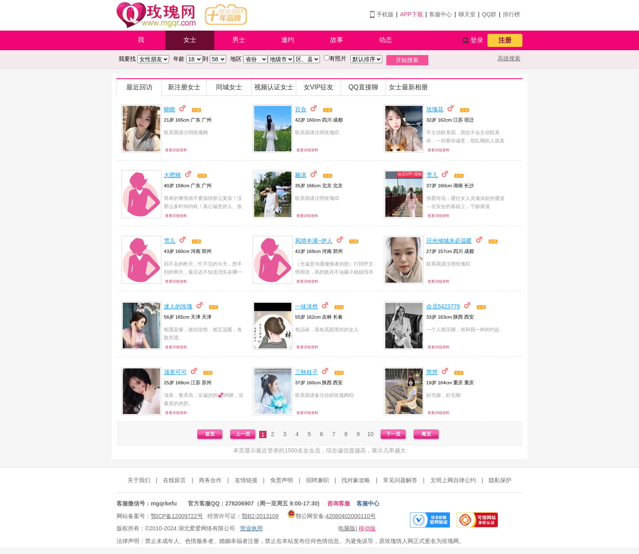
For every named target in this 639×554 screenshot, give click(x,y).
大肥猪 (172, 175)
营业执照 (251, 528)
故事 (336, 39)
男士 (238, 39)
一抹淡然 (306, 306)
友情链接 (246, 480)
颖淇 (300, 175)
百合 (300, 109)
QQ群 (489, 14)
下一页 (393, 434)
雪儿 (432, 175)
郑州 (207, 251)
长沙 (469, 185)
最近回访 (139, 87)
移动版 (367, 528)
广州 (207, 119)
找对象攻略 (356, 480)
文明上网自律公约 (453, 480)
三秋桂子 (306, 372)
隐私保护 (500, 480)
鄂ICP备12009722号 (177, 516)
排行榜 (511, 14)
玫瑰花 (434, 109)
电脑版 (346, 528)
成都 (338, 119)
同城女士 (229, 87)
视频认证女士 (273, 87)
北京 (338, 185)
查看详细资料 (176, 150)
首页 (210, 434)
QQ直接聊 (363, 87)
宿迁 (469, 119)
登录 (476, 40)
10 (370, 434)
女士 (189, 39)
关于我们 (139, 480)
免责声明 (281, 480)
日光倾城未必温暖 (449, 240)
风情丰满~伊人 (314, 240)
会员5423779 (443, 306)
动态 (385, 39)
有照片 (337, 58)
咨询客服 (338, 503)
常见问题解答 (400, 480)
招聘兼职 (317, 480)
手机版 (385, 14)
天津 (207, 316)
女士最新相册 (408, 87)
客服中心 (440, 14)
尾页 (426, 434)
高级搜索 (509, 58)
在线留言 (174, 480)
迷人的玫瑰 (178, 306)
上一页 (243, 434)
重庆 (469, 382)
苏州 (207, 382)
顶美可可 (175, 372)
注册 (504, 40)
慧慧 (432, 372)
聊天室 (467, 14)
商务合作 (210, 480)
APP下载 (411, 14)
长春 (338, 316)
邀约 (287, 39)
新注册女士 (184, 87)
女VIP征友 (319, 87)
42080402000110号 (351, 516)
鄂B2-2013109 (260, 516)
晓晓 (169, 109)
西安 (469, 316)
